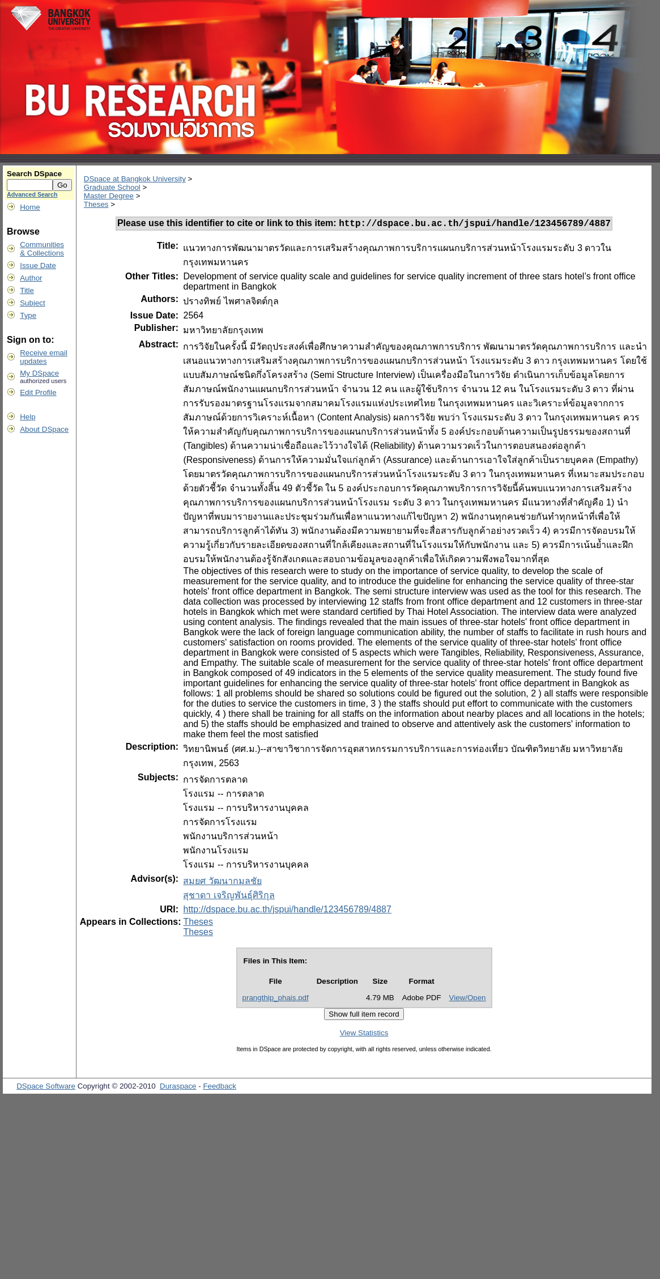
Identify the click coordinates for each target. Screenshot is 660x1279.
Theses (96, 204)
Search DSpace (34, 173)
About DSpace (44, 429)
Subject (32, 303)
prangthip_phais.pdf (275, 999)
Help (27, 417)
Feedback (219, 1087)
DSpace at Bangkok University (135, 179)
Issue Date (38, 265)
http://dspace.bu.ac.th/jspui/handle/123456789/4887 (287, 911)
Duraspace (178, 1087)
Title (27, 290)
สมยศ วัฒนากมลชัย (222, 882)
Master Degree (109, 196)
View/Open (467, 999)
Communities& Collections (42, 248)
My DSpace (39, 373)
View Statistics (364, 1034)
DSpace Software (45, 1087)
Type (28, 315)
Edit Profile (38, 392)
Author (31, 278)
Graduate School (112, 187)
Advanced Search (32, 194)
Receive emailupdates (43, 357)
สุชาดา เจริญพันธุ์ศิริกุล (228, 897)
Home (30, 207)
